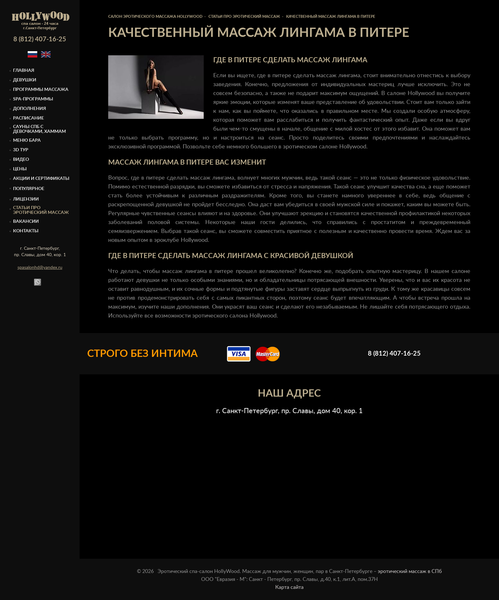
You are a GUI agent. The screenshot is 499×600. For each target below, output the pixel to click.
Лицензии (26, 199)
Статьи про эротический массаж (41, 210)
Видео (21, 159)
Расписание (28, 118)
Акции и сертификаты (41, 178)
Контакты (26, 231)
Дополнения (29, 108)
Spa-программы (33, 99)
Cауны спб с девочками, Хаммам (39, 129)
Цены (20, 169)
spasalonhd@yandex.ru (40, 267)
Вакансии (26, 221)
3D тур (20, 150)
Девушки (24, 80)
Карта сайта (289, 587)
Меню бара (27, 140)
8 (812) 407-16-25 (39, 39)
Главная (23, 70)
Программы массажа (40, 89)
